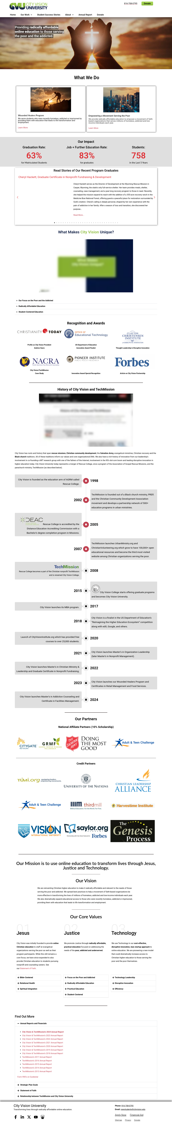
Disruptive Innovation (124, 983)
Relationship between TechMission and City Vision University (46, 1096)
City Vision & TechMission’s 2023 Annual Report (42, 1035)
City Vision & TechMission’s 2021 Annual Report (42, 1043)
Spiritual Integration (28, 989)
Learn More (23, 127)
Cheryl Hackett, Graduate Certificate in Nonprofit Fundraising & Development (64, 177)
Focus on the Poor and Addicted (81, 977)
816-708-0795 (127, 1106)
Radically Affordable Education (32, 306)
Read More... (78, 215)
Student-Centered (75, 994)
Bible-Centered (26, 977)
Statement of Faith (28, 968)
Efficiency (119, 989)
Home (13, 15)
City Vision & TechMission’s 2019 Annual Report (42, 1050)
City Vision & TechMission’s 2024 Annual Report (43, 1032)
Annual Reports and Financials (33, 1023)
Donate (100, 15)
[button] (17, 197)
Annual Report (85, 15)
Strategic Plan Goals (29, 1085)
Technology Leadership (125, 977)
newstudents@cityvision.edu (133, 1109)
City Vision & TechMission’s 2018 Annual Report (42, 1053)
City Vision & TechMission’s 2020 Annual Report (42, 1046)
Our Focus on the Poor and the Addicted (36, 300)
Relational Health (27, 983)
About (69, 15)
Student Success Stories (48, 15)
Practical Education (75, 989)
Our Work (26, 15)
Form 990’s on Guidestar (27, 1077)
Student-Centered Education (31, 312)
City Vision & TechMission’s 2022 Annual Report (42, 1039)
